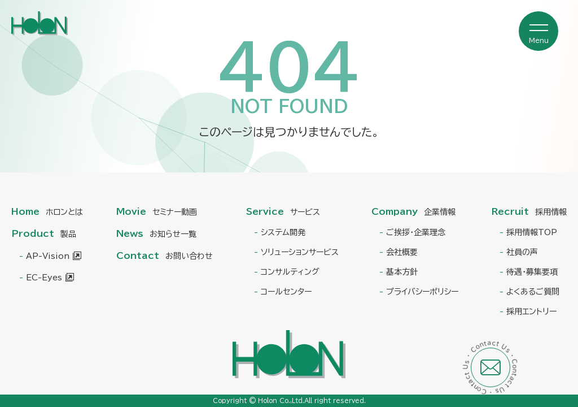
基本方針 (402, 272)
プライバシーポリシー (422, 292)
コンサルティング (290, 272)
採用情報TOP (531, 232)
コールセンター (286, 292)
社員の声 (522, 252)
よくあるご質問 (532, 292)
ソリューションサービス (300, 252)
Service (283, 211)
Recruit (529, 211)
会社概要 (402, 252)
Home (47, 211)
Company (413, 211)
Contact (164, 255)
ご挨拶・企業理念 (415, 232)
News (156, 233)
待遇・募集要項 (532, 272)
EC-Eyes (44, 278)
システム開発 (283, 232)
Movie (156, 211)
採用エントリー (531, 311)
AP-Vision (47, 256)
